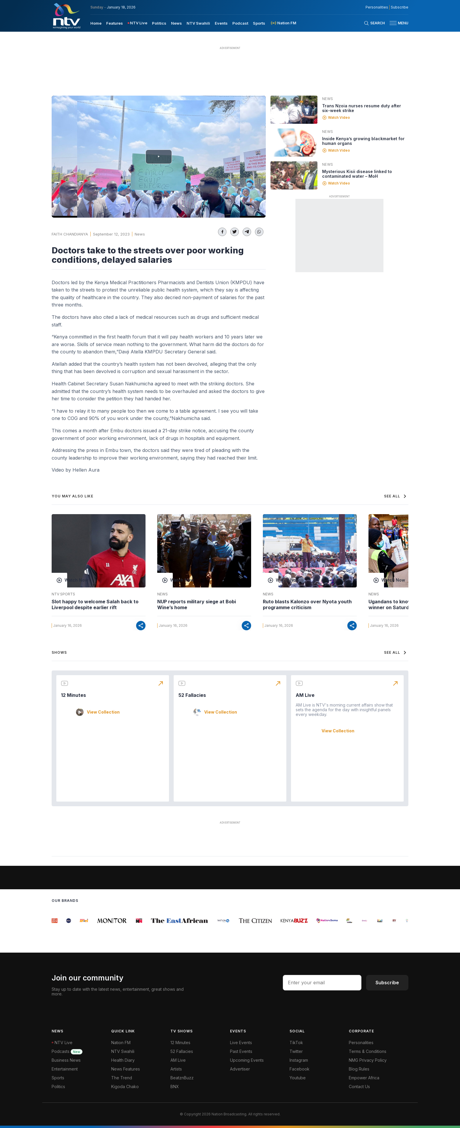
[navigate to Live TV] (137, 23)
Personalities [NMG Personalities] (377, 7)
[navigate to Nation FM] (283, 23)
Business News (66, 1060)
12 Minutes (73, 695)
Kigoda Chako (125, 1086)
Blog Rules (359, 1068)
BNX (174, 1086)
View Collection (103, 712)
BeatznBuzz (182, 1077)
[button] (396, 23)
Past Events (241, 1051)
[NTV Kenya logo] (66, 16)
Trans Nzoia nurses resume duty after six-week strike (361, 108)
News (140, 234)
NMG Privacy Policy (368, 1060)
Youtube (298, 1077)
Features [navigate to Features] (114, 23)
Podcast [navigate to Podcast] (240, 23)
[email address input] (322, 982)
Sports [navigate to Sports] (259, 23)
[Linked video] (293, 110)
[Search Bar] (374, 23)
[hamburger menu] (393, 23)
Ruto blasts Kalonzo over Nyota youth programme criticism (307, 604)
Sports (58, 1077)
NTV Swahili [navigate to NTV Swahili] (198, 23)
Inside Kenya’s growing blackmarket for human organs (363, 141)
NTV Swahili (122, 1051)
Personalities (361, 1042)
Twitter (296, 1051)
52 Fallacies (192, 695)
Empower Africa (364, 1077)
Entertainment (65, 1068)
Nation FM (121, 1042)
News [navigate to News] (176, 23)
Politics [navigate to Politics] (159, 23)
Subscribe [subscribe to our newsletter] (399, 7)
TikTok (296, 1042)
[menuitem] (96, 23)
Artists (176, 1068)
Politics (58, 1086)
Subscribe (387, 982)
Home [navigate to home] (96, 23)
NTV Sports (63, 594)
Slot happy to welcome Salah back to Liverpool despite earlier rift (95, 604)
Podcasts (67, 1051)
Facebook (300, 1068)
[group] (55, 920)
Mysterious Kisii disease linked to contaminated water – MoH (357, 174)
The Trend (121, 1077)
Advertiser (240, 1068)
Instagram (299, 1060)
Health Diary (123, 1060)
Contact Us (359, 1086)
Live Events (241, 1042)
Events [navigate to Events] (221, 23)
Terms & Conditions (367, 1051)
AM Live (305, 695)
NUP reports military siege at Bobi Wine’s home (196, 604)
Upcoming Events (247, 1060)
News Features (125, 1068)
